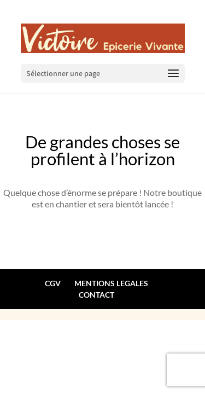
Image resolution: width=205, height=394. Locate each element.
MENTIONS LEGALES (111, 283)
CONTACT (96, 294)
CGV (53, 283)
